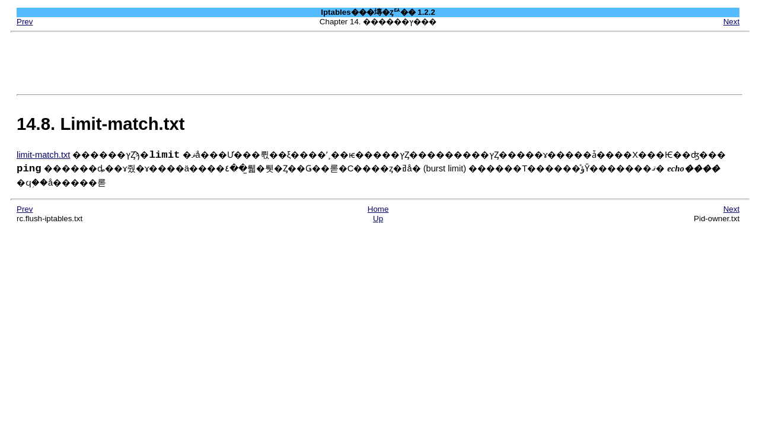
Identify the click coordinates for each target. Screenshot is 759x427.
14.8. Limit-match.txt (101, 123)
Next (731, 21)
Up (378, 218)
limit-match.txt (43, 155)
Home (378, 209)
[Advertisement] (379, 63)
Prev (25, 21)
